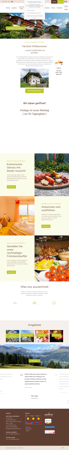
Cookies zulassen (30, 10)
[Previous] (1, 26)
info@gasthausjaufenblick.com (13, 428)
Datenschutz (28, 429)
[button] (12, 335)
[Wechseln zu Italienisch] (65, 1)
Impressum (28, 427)
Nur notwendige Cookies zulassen (33, 13)
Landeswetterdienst (29, 423)
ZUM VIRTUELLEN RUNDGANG (16, 28)
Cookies (27, 430)
